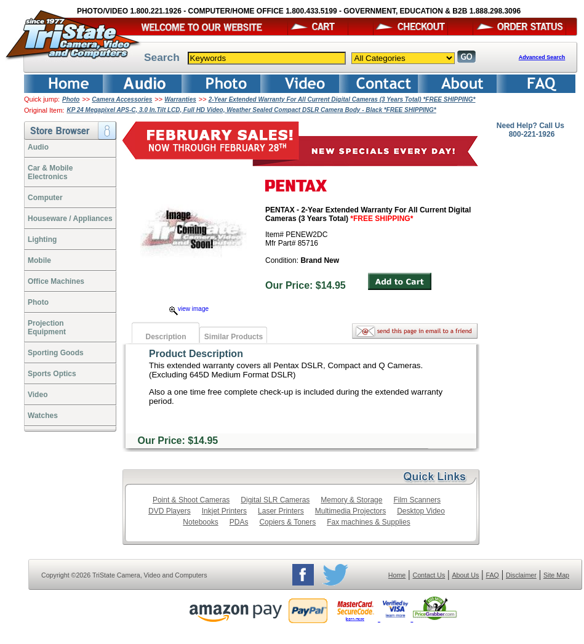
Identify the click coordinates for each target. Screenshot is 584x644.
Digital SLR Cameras (275, 500)
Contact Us (429, 575)
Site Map (556, 575)
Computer (45, 197)
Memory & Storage (351, 500)
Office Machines (56, 281)
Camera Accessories (122, 99)
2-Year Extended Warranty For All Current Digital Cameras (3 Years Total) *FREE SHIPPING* (342, 99)
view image (189, 308)
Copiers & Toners (287, 522)
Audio (38, 147)
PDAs (239, 522)
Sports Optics (52, 373)
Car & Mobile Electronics (50, 172)
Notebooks (200, 522)
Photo (70, 99)
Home (397, 575)
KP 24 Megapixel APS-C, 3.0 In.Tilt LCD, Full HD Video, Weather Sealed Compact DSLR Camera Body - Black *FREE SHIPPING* (251, 110)
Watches (43, 415)
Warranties (180, 99)
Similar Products (233, 336)
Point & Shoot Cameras (191, 500)
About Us (465, 575)
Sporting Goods (56, 352)
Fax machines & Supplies (368, 522)
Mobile (39, 260)
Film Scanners (417, 500)
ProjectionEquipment (47, 327)
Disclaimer (521, 575)
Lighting (42, 239)
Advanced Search (542, 57)
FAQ (492, 575)
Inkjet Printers (224, 511)
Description (165, 336)
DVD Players (169, 511)
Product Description (196, 353)
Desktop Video (421, 511)
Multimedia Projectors (350, 511)
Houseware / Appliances (70, 218)
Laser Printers (281, 511)
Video (37, 394)
